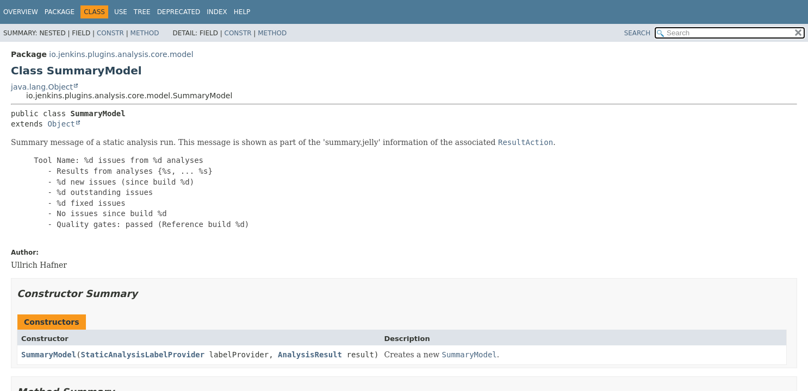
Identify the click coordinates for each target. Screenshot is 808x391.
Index (217, 12)
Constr (110, 33)
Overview (20, 12)
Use (120, 12)
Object (61, 123)
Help (242, 12)
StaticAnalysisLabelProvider (143, 354)
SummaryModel (48, 354)
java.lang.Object (42, 87)
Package (59, 12)
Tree (142, 12)
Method (144, 33)
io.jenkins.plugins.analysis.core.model (121, 54)
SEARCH (637, 33)
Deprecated (179, 12)
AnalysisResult (310, 354)
